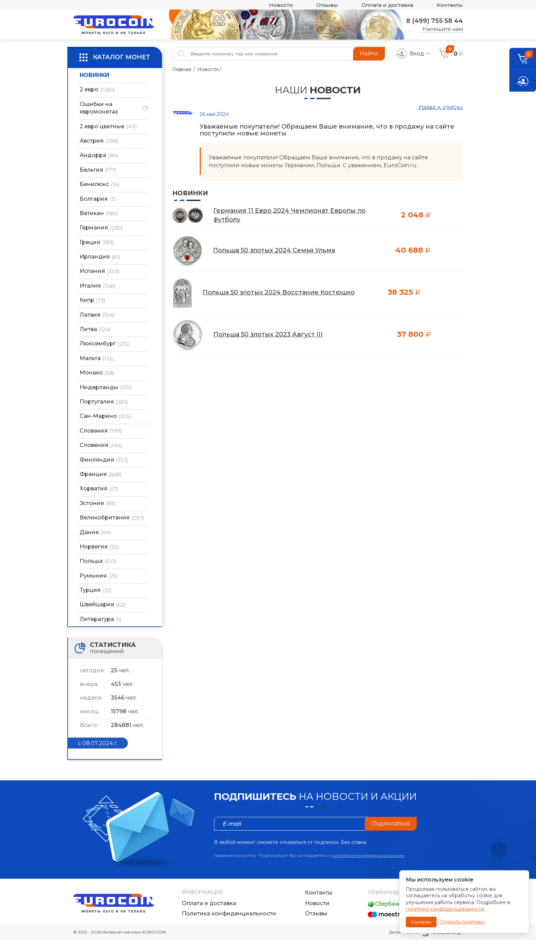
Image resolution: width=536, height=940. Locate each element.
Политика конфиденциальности (229, 913)
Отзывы (327, 5)
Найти (369, 53)
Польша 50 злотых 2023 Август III (268, 334)
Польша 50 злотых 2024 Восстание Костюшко (279, 292)
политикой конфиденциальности (368, 855)
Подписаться (391, 823)
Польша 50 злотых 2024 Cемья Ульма (274, 250)
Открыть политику (462, 922)
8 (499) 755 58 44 (434, 21)
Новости (281, 5)
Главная (181, 69)
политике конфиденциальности (445, 909)
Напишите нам (443, 29)
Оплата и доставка (387, 5)
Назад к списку (441, 107)
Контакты (450, 5)
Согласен (421, 922)
